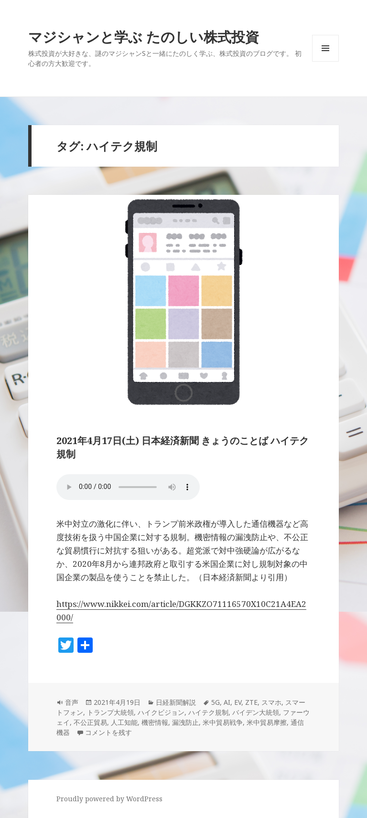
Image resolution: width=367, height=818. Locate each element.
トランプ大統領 (110, 712)
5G (215, 702)
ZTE (251, 702)
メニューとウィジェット (325, 61)
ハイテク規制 (208, 712)
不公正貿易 (90, 722)
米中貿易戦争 (223, 722)
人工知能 (124, 722)
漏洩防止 (185, 722)
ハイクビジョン (161, 712)
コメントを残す (108, 732)
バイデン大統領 (255, 712)
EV (237, 702)
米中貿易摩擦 (267, 722)
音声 (71, 702)
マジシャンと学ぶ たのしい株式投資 (143, 36)
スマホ (271, 702)
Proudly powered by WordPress (109, 798)
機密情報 (154, 722)
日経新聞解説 (176, 702)
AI (227, 702)
